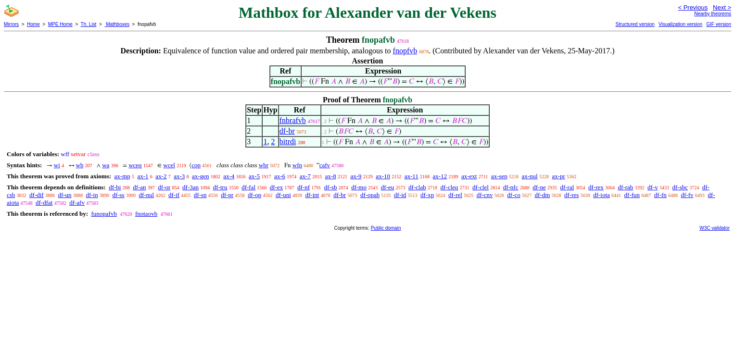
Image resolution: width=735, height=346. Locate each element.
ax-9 (356, 176)
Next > (722, 7)
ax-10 (383, 176)
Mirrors (11, 24)
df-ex (276, 187)
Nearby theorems (712, 13)
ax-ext (469, 176)
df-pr (227, 194)
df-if (173, 194)
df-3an (190, 187)
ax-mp (122, 176)
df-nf (303, 187)
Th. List (89, 24)
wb (80, 165)
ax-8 (330, 176)
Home (33, 24)
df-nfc (511, 187)
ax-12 (440, 176)
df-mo (359, 187)
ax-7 (305, 176)
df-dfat (44, 202)
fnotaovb (146, 213)
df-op (254, 194)
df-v (652, 187)
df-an (139, 187)
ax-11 (411, 176)
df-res (571, 194)
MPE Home (60, 24)
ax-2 (160, 176)
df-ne (538, 187)
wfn (297, 165)
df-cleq (449, 187)
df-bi (115, 187)
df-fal (248, 187)
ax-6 (279, 176)
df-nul (146, 194)
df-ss (118, 194)
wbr (263, 165)
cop (196, 165)
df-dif (36, 194)
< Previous (693, 7)
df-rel (455, 194)
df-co (513, 194)
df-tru (220, 187)
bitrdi (287, 141)
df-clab (417, 187)
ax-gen (200, 176)
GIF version (718, 24)
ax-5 (254, 176)
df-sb (330, 187)
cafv (324, 165)
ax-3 (179, 176)
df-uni (283, 194)
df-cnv (485, 194)
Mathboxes (116, 24)
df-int (312, 194)
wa (105, 165)
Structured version (634, 24)
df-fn (660, 194)
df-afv (77, 202)
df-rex (596, 187)
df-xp (427, 194)
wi (57, 165)
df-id (400, 194)
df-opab (370, 194)
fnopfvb (405, 51)
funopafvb (103, 213)
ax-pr (558, 176)
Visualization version (680, 24)
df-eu (387, 187)
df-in (92, 194)
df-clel (480, 187)
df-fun (632, 194)
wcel (169, 165)
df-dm (542, 194)
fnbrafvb (292, 120)
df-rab (626, 187)
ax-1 (143, 176)
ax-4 (228, 176)
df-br (287, 131)
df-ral (567, 187)
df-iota (601, 194)
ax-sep (499, 176)
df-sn (200, 194)
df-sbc (680, 187)
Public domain (386, 228)
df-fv (687, 194)
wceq (134, 165)
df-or (164, 187)
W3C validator (714, 228)
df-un (64, 194)
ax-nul (530, 176)
